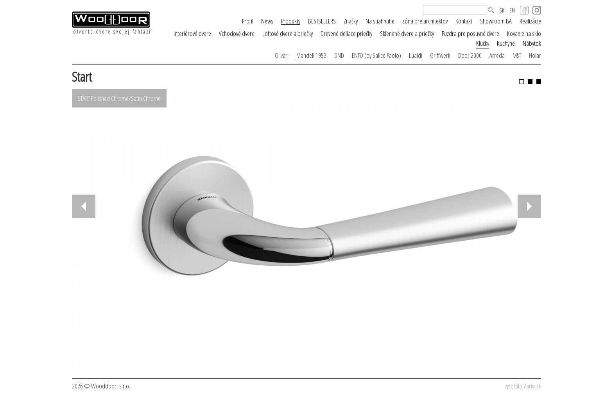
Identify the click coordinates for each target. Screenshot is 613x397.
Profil (247, 21)
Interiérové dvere (192, 33)
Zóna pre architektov (425, 21)
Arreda (497, 55)
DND (339, 55)
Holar (535, 55)
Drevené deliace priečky (346, 33)
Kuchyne (506, 43)
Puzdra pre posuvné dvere (470, 33)
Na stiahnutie (380, 21)
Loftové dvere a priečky (287, 33)
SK (501, 10)
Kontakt (463, 21)
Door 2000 (470, 55)
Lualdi (415, 55)
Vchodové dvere (237, 33)
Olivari (282, 55)
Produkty (290, 21)
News (267, 21)
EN (512, 10)
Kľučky (482, 43)
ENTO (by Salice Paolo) (376, 55)
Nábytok (532, 43)
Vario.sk (532, 385)
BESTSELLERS (322, 21)
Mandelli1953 (311, 55)
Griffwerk (440, 55)
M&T (517, 55)
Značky (351, 21)
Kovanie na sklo (524, 33)
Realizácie (530, 21)
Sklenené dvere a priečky (407, 33)
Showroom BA (496, 21)
